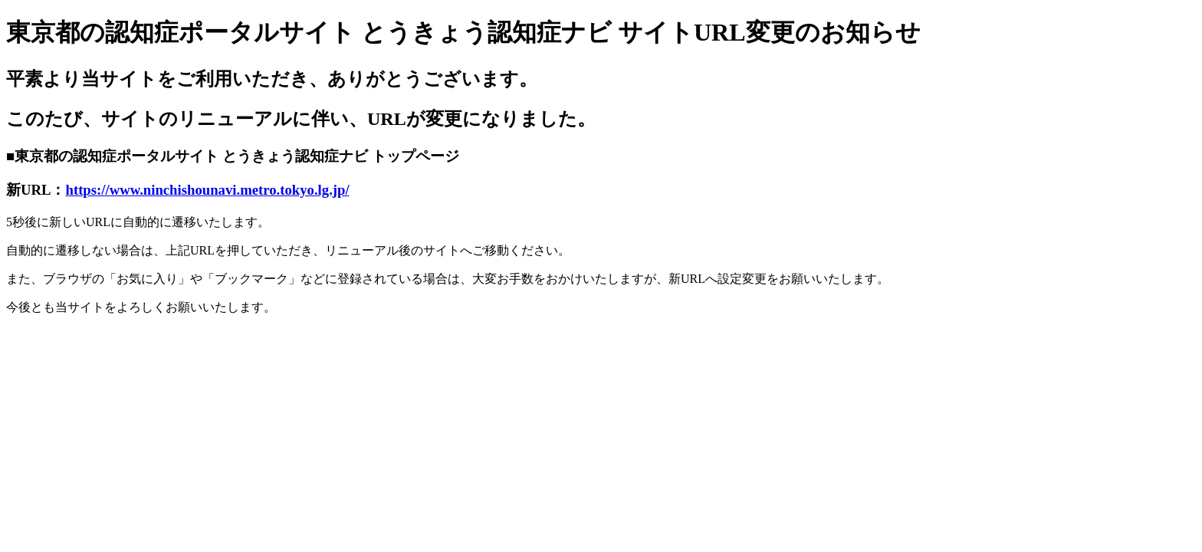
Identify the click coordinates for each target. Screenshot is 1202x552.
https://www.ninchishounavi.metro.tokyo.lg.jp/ (208, 190)
